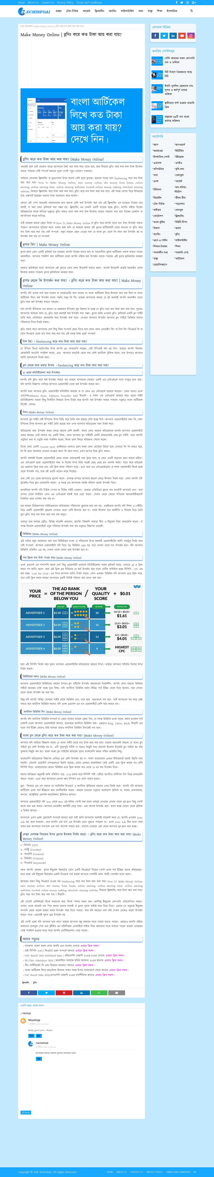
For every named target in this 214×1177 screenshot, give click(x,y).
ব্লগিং (35, 982)
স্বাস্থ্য (156, 259)
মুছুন (39, 1035)
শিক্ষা (177, 247)
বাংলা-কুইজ (159, 222)
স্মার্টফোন (179, 259)
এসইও (178, 163)
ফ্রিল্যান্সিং (29, 26)
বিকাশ (157, 228)
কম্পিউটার (159, 169)
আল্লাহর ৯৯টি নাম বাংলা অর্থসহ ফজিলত (177, 119)
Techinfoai (42, 1043)
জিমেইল (158, 198)
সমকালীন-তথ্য (161, 253)
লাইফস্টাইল (181, 241)
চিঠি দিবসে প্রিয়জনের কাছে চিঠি (178, 74)
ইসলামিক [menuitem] (172, 11)
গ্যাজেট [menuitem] (86, 11)
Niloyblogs (34, 1020)
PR (194, 1172)
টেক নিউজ (159, 204)
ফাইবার (157, 210)
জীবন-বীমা (180, 198)
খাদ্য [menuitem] (140, 11)
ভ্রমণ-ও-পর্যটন (160, 241)
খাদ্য (156, 175)
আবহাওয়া (158, 151)
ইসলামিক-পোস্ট (161, 157)
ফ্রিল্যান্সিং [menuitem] (99, 11)
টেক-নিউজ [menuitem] (72, 11)
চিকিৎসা (157, 190)
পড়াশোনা (180, 204)
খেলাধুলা (179, 175)
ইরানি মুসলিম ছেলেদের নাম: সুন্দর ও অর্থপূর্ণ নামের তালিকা (179, 90)
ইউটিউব (179, 151)
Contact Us (47, 3)
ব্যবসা (178, 228)
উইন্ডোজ (179, 157)
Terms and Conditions (89, 3)
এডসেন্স (157, 163)
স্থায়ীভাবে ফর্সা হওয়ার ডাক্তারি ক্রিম (179, 105)
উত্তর (31, 1035)
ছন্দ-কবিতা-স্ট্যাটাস (180, 190)
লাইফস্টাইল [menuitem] (127, 11)
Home (21, 3)
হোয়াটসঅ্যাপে (160, 265)
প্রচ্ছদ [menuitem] (59, 11)
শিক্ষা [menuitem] (159, 11)
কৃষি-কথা (179, 169)
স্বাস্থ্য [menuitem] (150, 11)
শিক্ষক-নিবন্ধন (160, 247)
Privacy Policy (65, 3)
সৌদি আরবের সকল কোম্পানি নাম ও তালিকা (180, 61)
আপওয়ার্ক (180, 145)
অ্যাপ (156, 145)
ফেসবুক (179, 210)
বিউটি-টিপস (181, 222)
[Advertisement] (81, 61)
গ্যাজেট (178, 181)
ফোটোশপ (158, 216)
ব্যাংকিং (157, 234)
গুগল (156, 181)
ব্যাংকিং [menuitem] (112, 11)
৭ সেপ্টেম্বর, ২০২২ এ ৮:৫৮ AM (38, 1024)
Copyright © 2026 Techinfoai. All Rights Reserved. (47, 1172)
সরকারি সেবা (181, 253)
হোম (22, 26)
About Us (33, 3)
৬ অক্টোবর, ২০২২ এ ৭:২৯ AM (45, 1047)
